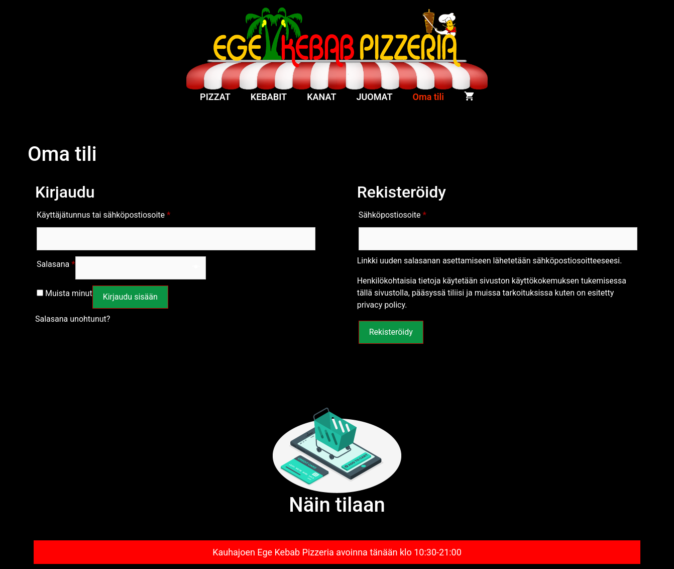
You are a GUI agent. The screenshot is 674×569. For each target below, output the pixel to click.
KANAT (321, 96)
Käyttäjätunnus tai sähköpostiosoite (103, 213)
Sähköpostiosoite (392, 213)
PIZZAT (215, 96)
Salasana (56, 262)
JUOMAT (374, 96)
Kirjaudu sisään (130, 297)
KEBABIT (269, 96)
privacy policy (381, 305)
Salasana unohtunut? (72, 319)
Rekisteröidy (391, 332)
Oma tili (428, 96)
